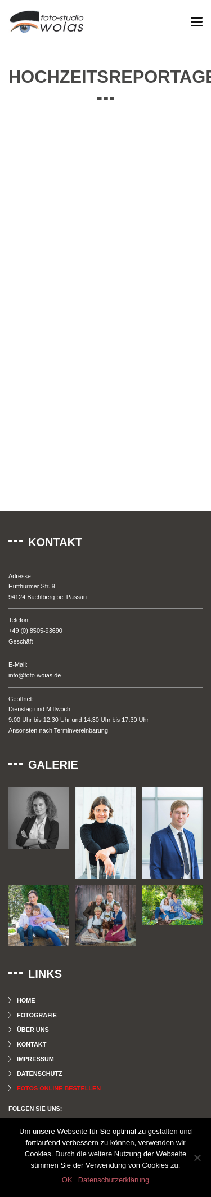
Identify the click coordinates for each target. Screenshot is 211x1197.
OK (67, 1180)
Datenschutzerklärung (113, 1180)
